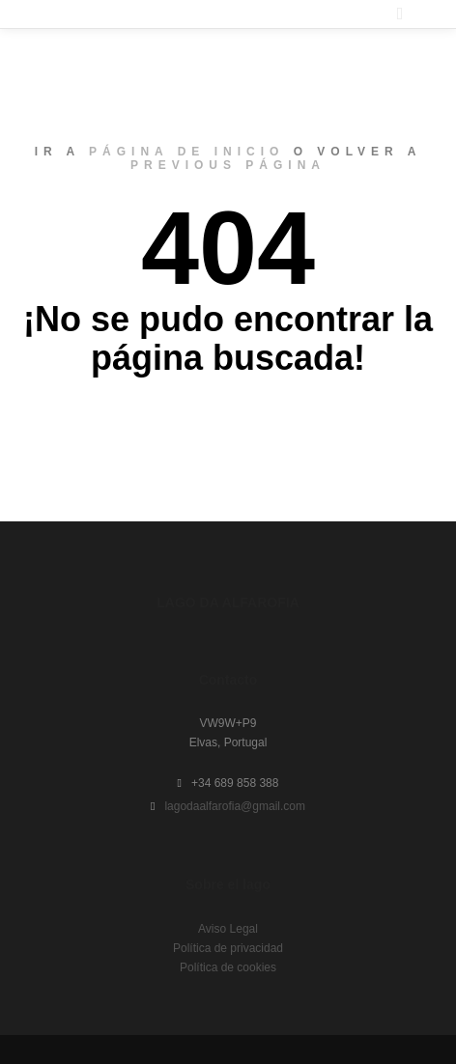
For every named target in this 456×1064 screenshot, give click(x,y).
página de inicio (186, 151)
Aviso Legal (228, 929)
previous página (228, 165)
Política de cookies (228, 967)
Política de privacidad (228, 948)
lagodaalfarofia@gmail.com (228, 806)
